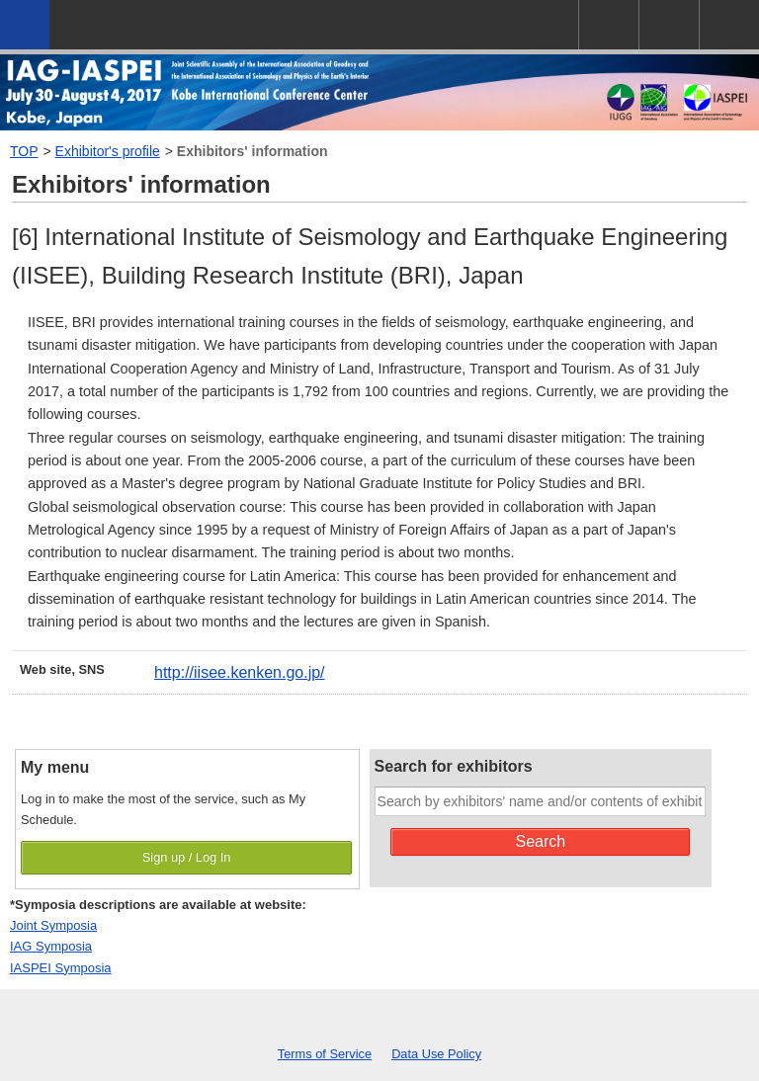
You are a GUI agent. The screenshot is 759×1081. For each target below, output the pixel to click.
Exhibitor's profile (107, 151)
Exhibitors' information (252, 151)
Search (541, 841)
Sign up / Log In (186, 857)
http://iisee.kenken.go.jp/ (239, 672)
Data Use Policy (436, 1053)
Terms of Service (325, 1053)
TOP (24, 151)
